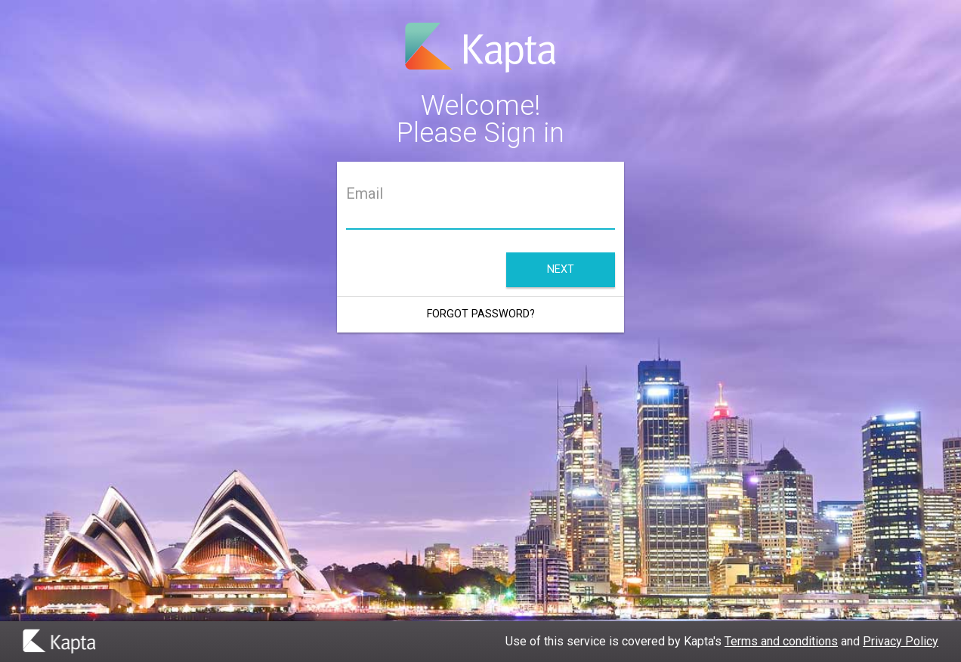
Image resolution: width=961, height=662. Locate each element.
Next (560, 269)
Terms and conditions (781, 641)
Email (364, 194)
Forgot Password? (481, 314)
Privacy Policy (900, 641)
